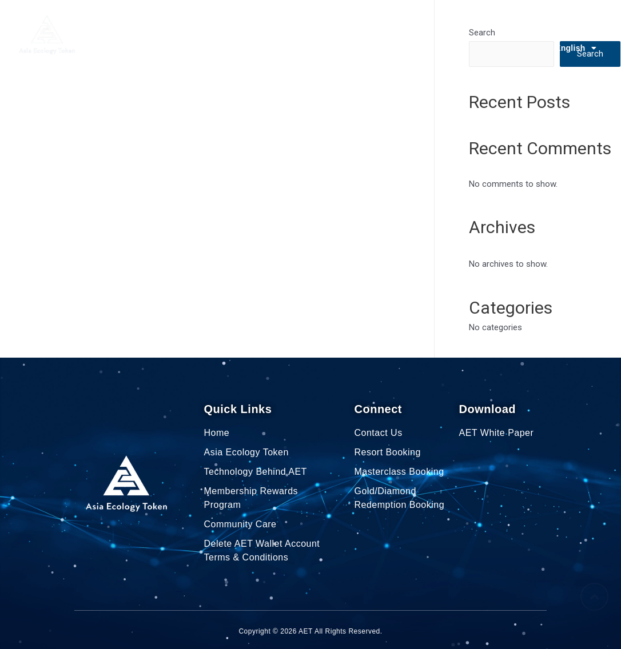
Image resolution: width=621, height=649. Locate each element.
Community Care (437, 21)
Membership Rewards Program (321, 21)
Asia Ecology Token (196, 21)
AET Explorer (511, 21)
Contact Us (574, 21)
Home (124, 21)
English (575, 48)
